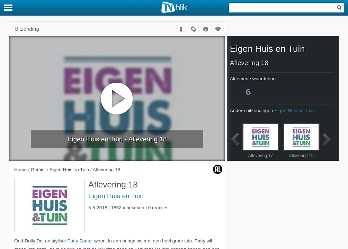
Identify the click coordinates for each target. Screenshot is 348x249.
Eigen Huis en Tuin (116, 196)
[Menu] (8, 8)
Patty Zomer (80, 240)
